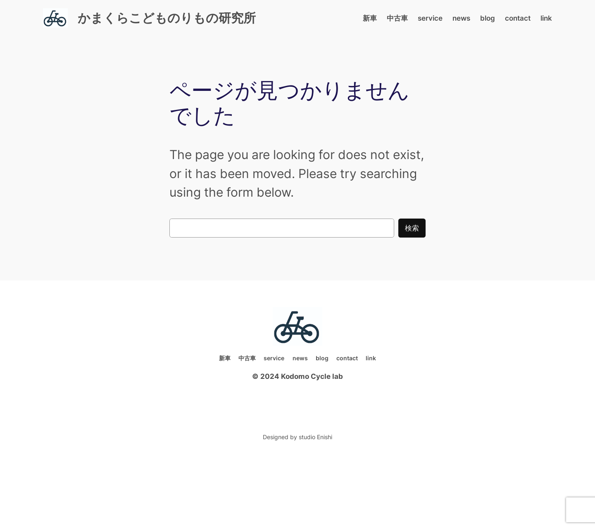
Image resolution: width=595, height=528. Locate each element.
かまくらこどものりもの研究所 (167, 17)
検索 (412, 228)
